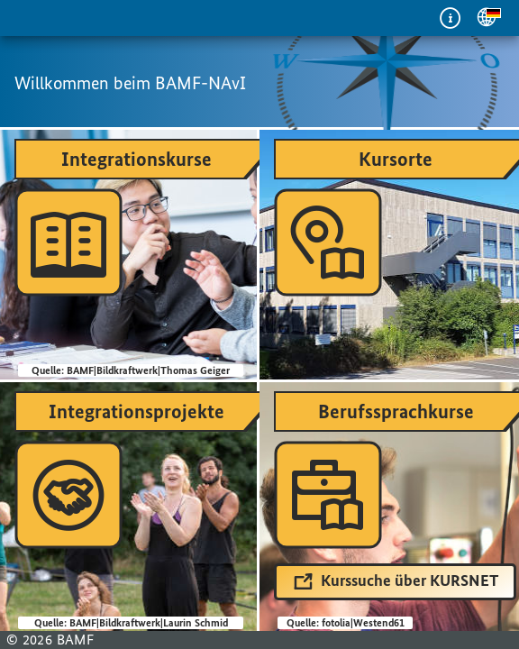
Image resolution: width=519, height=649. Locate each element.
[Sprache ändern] (487, 18)
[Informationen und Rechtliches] (450, 18)
